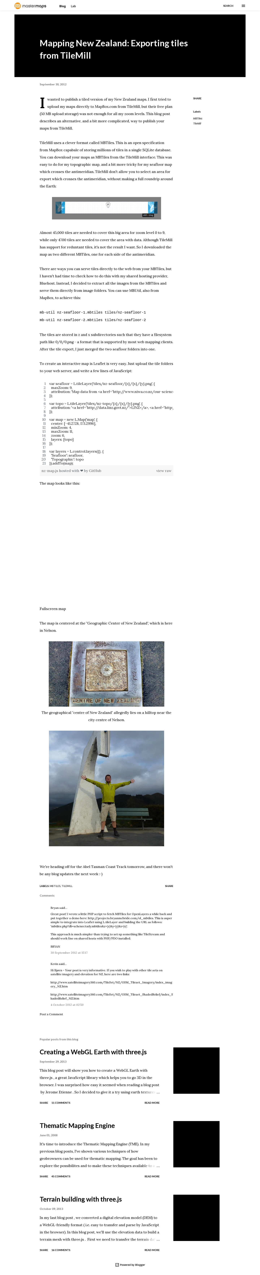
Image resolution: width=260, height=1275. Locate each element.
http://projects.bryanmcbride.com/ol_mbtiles (120, 918)
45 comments (60, 1176)
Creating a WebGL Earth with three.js (93, 1052)
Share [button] (197, 98)
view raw (164, 470)
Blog (63, 6)
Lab (73, 6)
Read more (152, 1102)
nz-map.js (50, 470)
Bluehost (47, 283)
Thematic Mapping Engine (77, 1125)
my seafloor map (158, 164)
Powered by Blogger (130, 1264)
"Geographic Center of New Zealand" (117, 623)
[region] (106, 423)
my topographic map (81, 164)
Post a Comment (51, 1014)
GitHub (95, 470)
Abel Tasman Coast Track (104, 866)
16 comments (60, 1249)
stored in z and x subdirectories (89, 334)
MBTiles (107, 142)
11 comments (60, 1102)
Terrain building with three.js (81, 1199)
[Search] (228, 6)
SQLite (148, 150)
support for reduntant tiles (69, 247)
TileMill (197, 123)
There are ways (53, 268)
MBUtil (135, 290)
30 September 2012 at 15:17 (69, 952)
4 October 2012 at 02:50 (67, 1005)
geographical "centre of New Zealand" (80, 712)
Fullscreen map (53, 608)
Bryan (55, 908)
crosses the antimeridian (72, 171)
